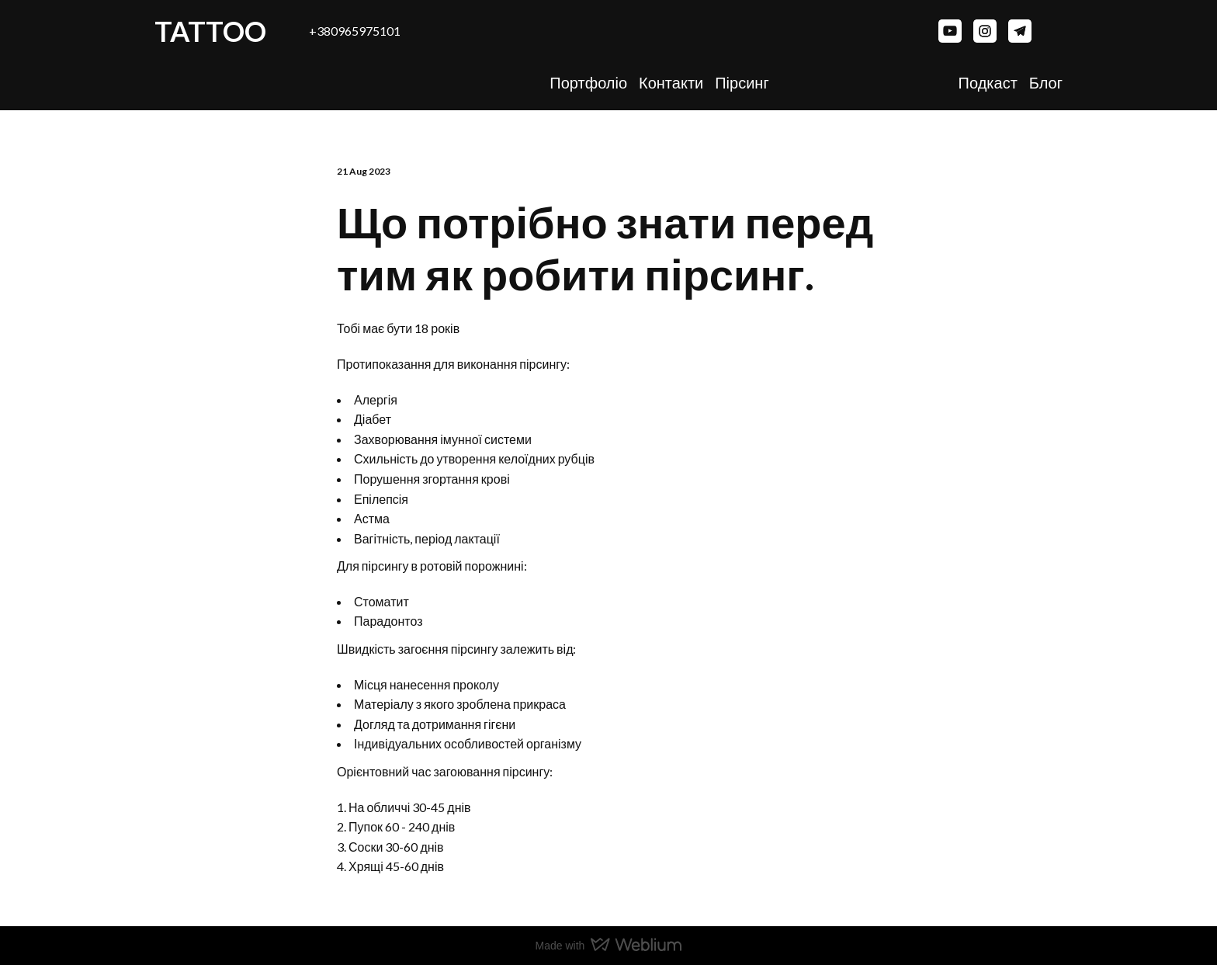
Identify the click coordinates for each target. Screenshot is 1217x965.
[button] (950, 31)
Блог (1046, 82)
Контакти (671, 82)
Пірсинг (741, 82)
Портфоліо (588, 82)
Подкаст (988, 82)
